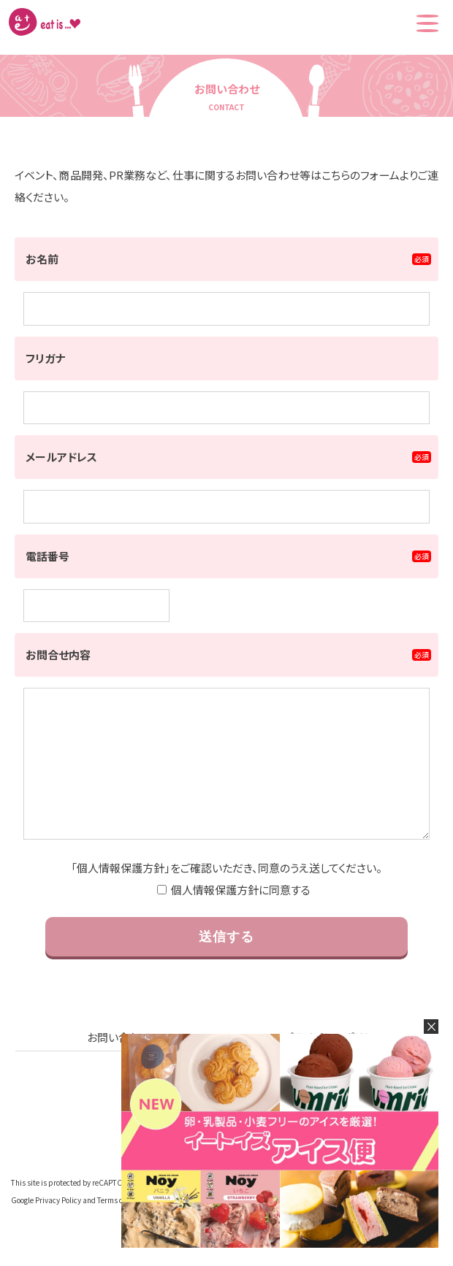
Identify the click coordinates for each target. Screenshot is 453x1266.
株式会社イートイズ (44, 22)
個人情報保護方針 (120, 897)
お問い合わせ (119, 1066)
